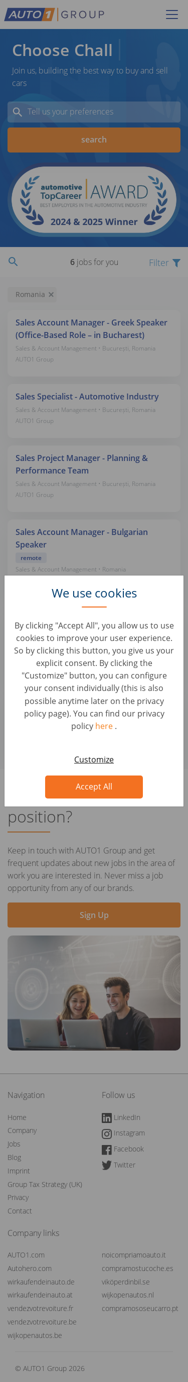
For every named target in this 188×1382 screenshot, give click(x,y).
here (105, 726)
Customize (94, 759)
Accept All (94, 786)
